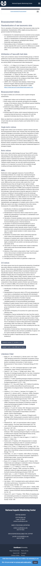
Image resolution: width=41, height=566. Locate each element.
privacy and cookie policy (23, 562)
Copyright (23, 553)
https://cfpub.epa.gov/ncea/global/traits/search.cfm (18, 87)
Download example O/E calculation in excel (12, 342)
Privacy (23, 555)
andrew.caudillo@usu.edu (20, 521)
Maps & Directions (14, 550)
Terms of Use (24, 550)
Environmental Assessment (18, 11)
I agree (35, 562)
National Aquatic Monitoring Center (22, 3)
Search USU (16, 553)
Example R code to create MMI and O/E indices (13, 347)
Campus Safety (15, 555)
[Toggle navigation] (38, 11)
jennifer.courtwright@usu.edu (20, 536)
